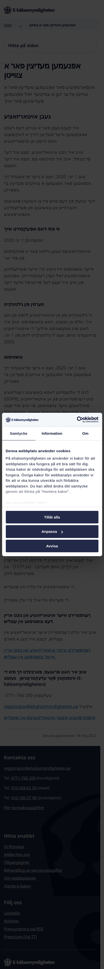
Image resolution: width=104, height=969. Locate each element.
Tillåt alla (52, 517)
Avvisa (52, 546)
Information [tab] (52, 433)
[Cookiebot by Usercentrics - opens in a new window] (76, 419)
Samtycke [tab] (18, 433)
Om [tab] (85, 433)
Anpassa (52, 531)
